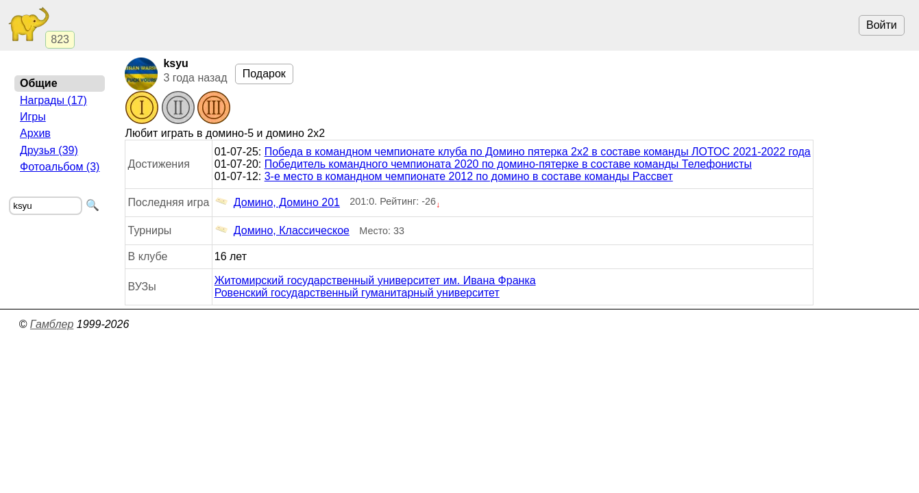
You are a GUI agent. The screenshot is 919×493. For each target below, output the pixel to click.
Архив (35, 133)
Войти (881, 25)
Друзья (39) (49, 150)
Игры (33, 117)
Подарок (264, 73)
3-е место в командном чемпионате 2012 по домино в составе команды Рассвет (469, 176)
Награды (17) (53, 100)
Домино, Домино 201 (277, 202)
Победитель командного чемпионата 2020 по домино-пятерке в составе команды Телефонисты (508, 164)
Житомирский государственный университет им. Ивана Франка (375, 280)
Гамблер (52, 324)
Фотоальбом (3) (59, 167)
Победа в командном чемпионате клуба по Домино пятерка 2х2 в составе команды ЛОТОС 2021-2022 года (538, 151)
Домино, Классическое (282, 231)
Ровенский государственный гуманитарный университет (357, 293)
